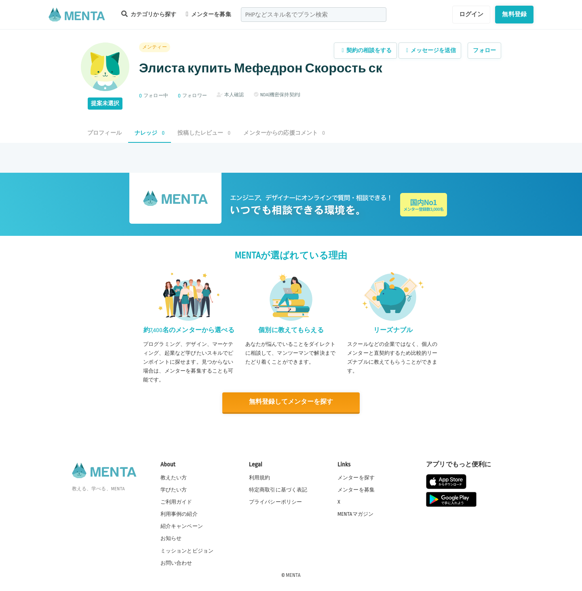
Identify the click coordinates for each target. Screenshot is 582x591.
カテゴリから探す (148, 14)
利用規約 (259, 477)
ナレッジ (149, 133)
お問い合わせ (176, 562)
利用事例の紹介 (179, 514)
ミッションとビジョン (187, 550)
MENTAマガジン (355, 514)
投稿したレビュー (203, 133)
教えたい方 (173, 477)
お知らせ (171, 538)
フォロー (484, 50)
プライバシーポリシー (275, 501)
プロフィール (104, 133)
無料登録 (514, 14)
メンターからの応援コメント (284, 133)
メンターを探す (356, 477)
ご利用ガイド (176, 501)
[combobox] (313, 14)
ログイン (471, 14)
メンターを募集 (208, 14)
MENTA (293, 574)
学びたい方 (173, 489)
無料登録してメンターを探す (291, 401)
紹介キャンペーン (181, 526)
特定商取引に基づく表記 (278, 489)
